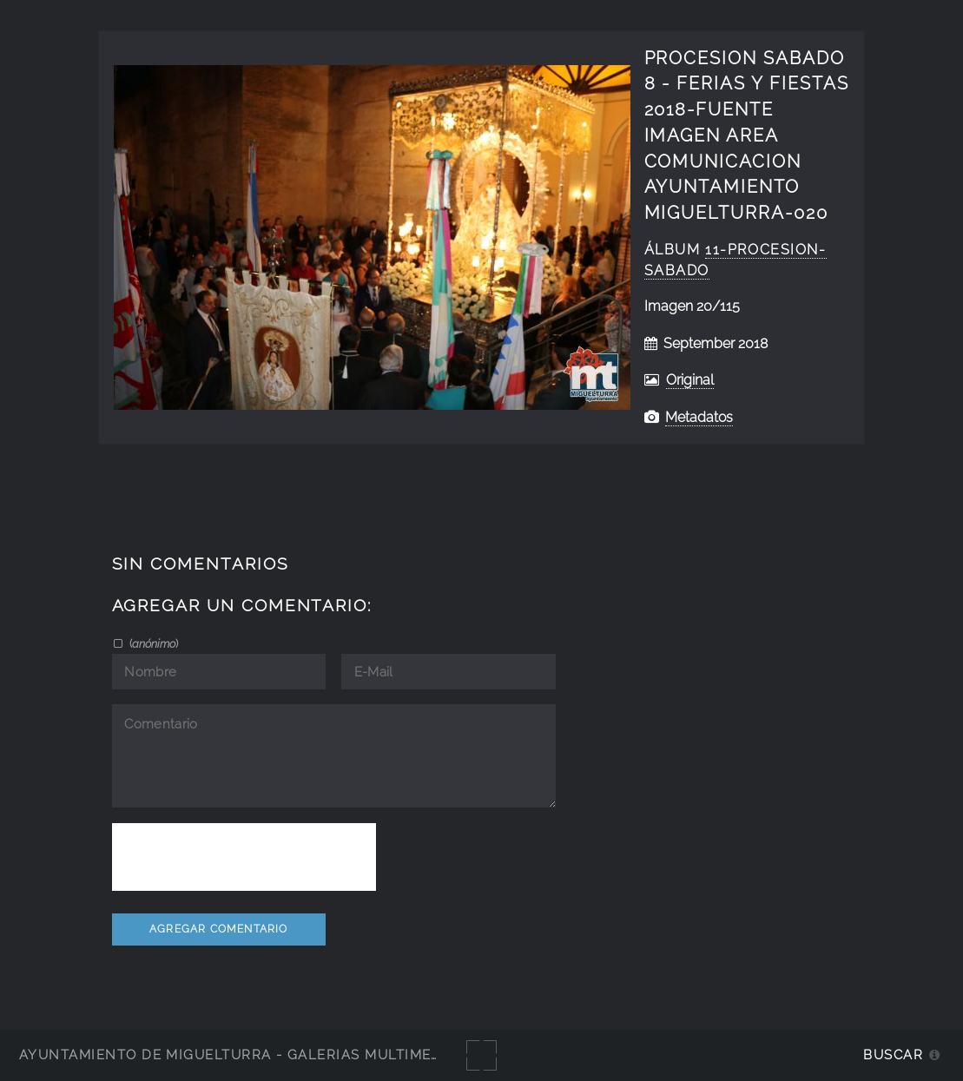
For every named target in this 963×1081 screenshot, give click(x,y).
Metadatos (699, 417)
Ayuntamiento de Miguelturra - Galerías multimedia (238, 1054)
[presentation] (244, 857)
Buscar (893, 1054)
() (152, 643)
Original (690, 380)
